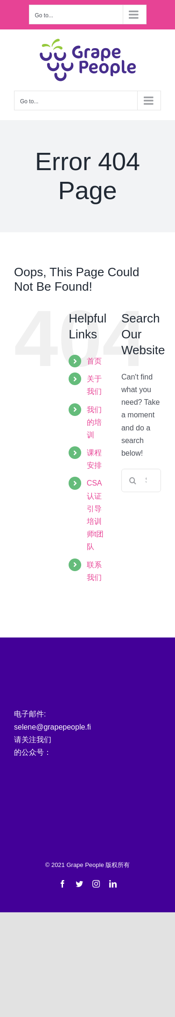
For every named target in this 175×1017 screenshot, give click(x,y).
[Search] (133, 480)
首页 (94, 361)
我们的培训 (94, 422)
